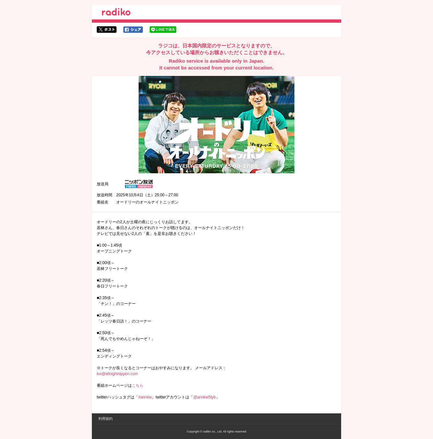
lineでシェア (163, 29)
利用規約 (105, 419)
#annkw (145, 397)
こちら (137, 385)
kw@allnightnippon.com (117, 374)
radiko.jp (116, 13)
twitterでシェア (107, 29)
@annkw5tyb (204, 397)
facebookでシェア (133, 29)
